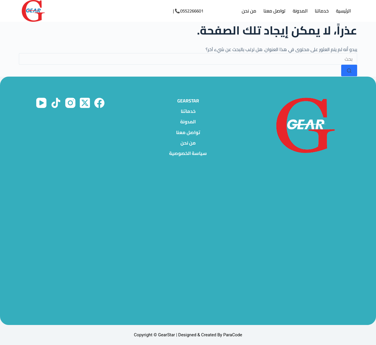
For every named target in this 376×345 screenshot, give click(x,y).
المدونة (300, 10)
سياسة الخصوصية (188, 153)
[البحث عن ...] (188, 59)
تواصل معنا (274, 10)
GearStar (188, 101)
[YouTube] (41, 103)
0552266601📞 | (188, 11)
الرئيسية (343, 10)
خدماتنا (322, 10)
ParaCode (232, 334)
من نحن (249, 10)
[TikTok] (56, 103)
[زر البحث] (349, 70)
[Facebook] (99, 103)
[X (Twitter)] (85, 103)
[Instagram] (70, 103)
